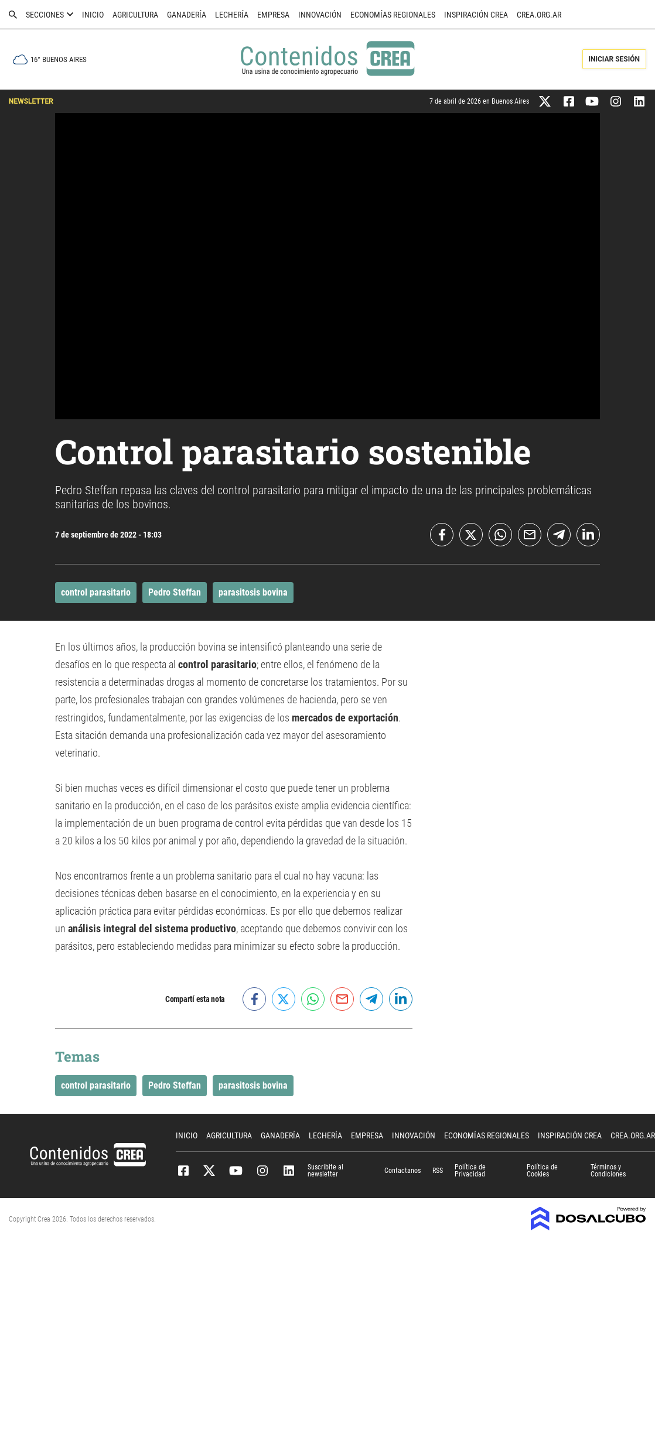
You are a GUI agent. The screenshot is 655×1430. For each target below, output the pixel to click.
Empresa (273, 14)
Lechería (231, 14)
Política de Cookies (542, 1170)
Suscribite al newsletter (325, 1170)
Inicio (93, 14)
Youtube (235, 1170)
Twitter (209, 1170)
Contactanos (402, 1170)
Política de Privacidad (470, 1170)
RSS (437, 1170)
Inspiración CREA (476, 14)
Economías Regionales (392, 14)
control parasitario (96, 592)
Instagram (262, 1170)
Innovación (320, 14)
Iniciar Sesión (614, 59)
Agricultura (135, 14)
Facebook (183, 1170)
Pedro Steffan (174, 592)
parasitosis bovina (253, 592)
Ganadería (186, 14)
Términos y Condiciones (608, 1170)
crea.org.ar (539, 14)
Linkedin (288, 1170)
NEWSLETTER (31, 101)
